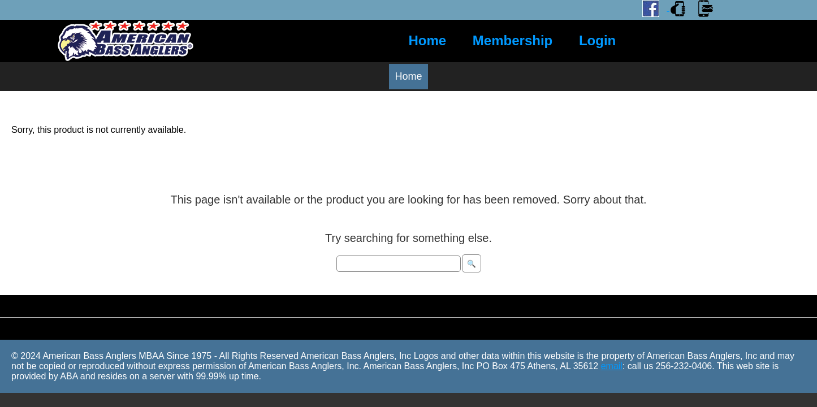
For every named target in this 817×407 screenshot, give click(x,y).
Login (597, 40)
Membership (512, 40)
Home (428, 40)
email (612, 366)
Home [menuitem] (408, 76)
